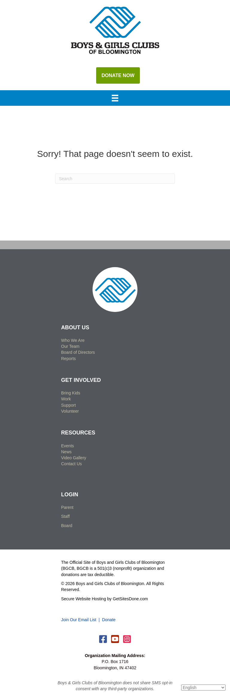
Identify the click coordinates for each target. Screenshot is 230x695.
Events (67, 445)
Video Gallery (73, 457)
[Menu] (115, 98)
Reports (68, 358)
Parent (67, 507)
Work (66, 399)
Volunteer (70, 411)
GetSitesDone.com (130, 598)
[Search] (115, 179)
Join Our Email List (78, 619)
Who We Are (72, 340)
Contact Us (71, 463)
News (66, 451)
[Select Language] (203, 688)
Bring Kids (70, 393)
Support (68, 405)
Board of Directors (78, 352)
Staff (65, 516)
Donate (109, 619)
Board (66, 525)
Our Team (70, 346)
